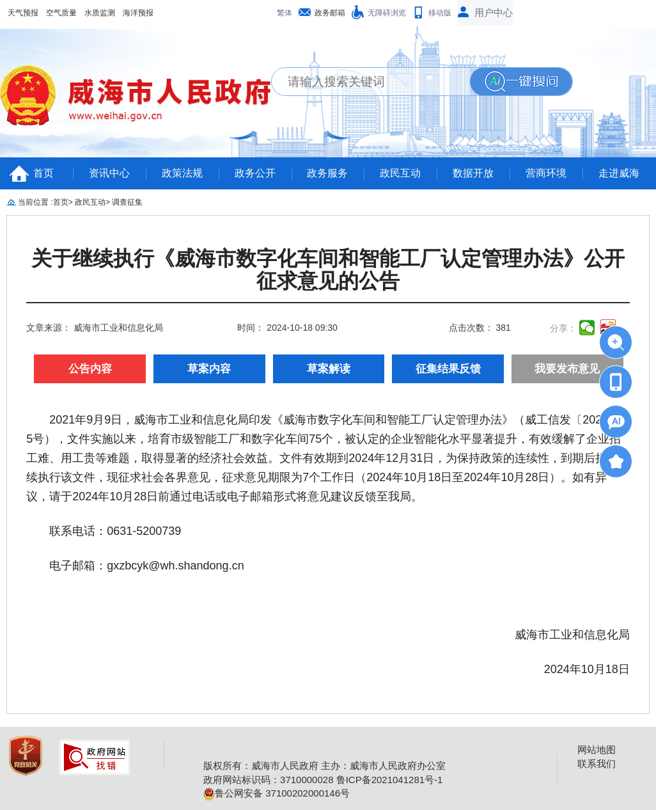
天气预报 (23, 12)
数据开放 (473, 173)
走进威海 (618, 173)
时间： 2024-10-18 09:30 (287, 327)
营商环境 (546, 173)
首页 (43, 173)
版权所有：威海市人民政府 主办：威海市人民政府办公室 (324, 765)
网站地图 (596, 749)
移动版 (439, 12)
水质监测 (99, 12)
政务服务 (327, 173)
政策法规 (182, 173)
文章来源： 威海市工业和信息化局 (94, 327)
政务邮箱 (330, 12)
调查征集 (127, 202)
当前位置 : (35, 202)
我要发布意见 (567, 369)
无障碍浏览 (387, 12)
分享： (563, 328)
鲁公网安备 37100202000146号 (276, 793)
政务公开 (255, 173)
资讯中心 (109, 173)
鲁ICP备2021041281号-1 (389, 779)
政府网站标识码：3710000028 (268, 779)
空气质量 (61, 12)
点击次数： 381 (480, 327)
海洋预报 (138, 12)
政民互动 (400, 173)
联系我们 (596, 763)
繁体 (284, 12)
